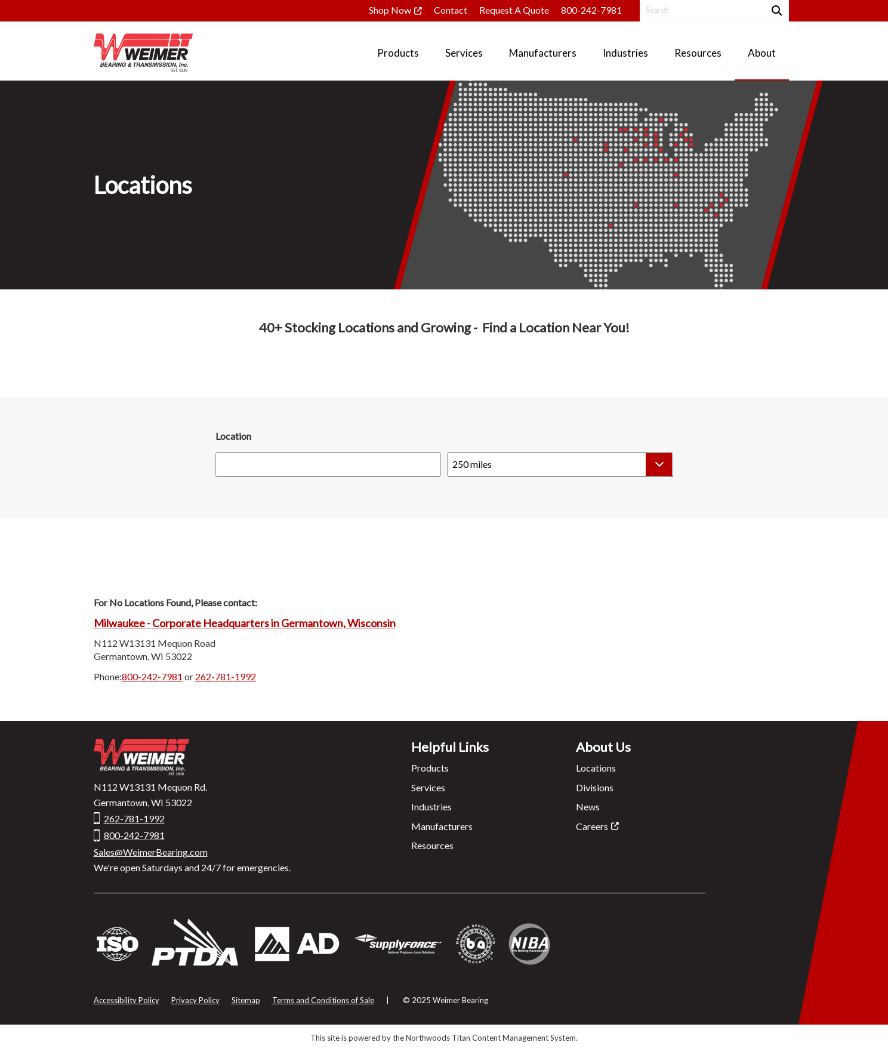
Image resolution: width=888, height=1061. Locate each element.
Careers (592, 826)
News (588, 806)
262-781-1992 (225, 676)
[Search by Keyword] (701, 10)
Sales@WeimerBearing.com (151, 852)
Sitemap (246, 1000)
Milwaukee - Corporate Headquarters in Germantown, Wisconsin (245, 623)
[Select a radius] (560, 464)
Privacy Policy (195, 1000)
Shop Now (390, 10)
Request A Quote (514, 10)
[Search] (775, 10)
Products (430, 767)
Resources (432, 845)
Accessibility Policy (126, 1000)
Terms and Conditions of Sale (323, 1000)
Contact (450, 10)
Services (428, 787)
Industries (431, 806)
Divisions (594, 787)
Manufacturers (442, 826)
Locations (596, 767)
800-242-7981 (591, 10)
